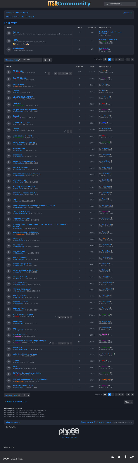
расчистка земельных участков (27, 174)
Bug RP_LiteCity (20, 78)
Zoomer (18, 86)
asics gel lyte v (19, 308)
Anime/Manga (18, 48)
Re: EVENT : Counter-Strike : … (110, 32)
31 (56, 74)
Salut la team (18, 84)
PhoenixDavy (19, 246)
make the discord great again (25, 354)
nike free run (18, 245)
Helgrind (105, 50)
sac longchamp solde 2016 (24, 161)
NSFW (15, 40)
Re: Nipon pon (104, 48)
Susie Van (18, 265)
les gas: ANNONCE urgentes (25, 110)
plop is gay (17, 238)
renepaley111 (19, 228)
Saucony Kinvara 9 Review (24, 186)
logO (103, 103)
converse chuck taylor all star (25, 270)
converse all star (20, 276)
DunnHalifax (19, 182)
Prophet (18, 201)
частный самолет (20, 168)
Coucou (16, 91)
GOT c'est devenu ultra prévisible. (27, 373)
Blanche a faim (19, 149)
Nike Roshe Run (19, 180)
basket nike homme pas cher (25, 193)
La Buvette (10, 22)
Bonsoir (16, 116)
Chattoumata (19, 234)
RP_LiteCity (18, 71)
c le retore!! (18, 322)
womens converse (20, 302)
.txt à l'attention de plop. (23, 386)
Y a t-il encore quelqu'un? (23, 314)
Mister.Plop (106, 41)
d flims (16, 367)
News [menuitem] (20, 13)
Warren (104, 84)
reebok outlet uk (20, 283)
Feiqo (104, 33)
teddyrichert (106, 97)
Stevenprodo (19, 175)
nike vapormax (19, 251)
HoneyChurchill (20, 240)
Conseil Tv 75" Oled (21, 122)
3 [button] (116, 59)
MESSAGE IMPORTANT (23, 97)
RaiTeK (17, 73)
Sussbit (18, 118)
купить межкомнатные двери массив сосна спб (34, 205)
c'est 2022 (17, 103)
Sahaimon (18, 150)
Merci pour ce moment (22, 136)
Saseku (18, 356)
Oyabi (104, 122)
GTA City (11, 447)
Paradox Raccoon (21, 213)
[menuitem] (25, 12)
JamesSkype (19, 169)
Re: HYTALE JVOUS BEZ (108, 40)
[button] (105, 59)
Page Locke (19, 297)
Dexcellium (19, 137)
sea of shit (17, 348)
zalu (14, 328)
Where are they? (20, 334)
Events (16, 32)
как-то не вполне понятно (24, 142)
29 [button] (128, 59)
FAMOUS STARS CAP (22, 289)
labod (104, 71)
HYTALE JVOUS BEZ (21, 212)
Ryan (17, 124)
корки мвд (17, 155)
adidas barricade (20, 295)
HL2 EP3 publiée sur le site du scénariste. (30, 379)
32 (59, 74)
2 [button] (112, 59)
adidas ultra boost (20, 257)
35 (70, 74)
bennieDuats (106, 148)
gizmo (17, 92)
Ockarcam (18, 144)
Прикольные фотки (21, 218)
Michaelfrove (19, 220)
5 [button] (122, 59)
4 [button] (119, 59)
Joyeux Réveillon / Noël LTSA (25, 232)
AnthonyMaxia (20, 207)
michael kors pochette (22, 264)
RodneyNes (19, 156)
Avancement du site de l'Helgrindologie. (29, 341)
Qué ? (15, 199)
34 (67, 74)
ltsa (20, 458)
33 (63, 74)
